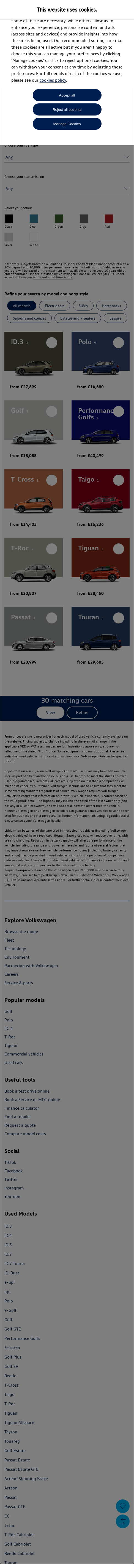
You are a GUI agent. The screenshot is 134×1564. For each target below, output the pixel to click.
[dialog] (67, 782)
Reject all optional (67, 110)
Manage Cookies (67, 124)
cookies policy (53, 80)
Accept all (67, 95)
